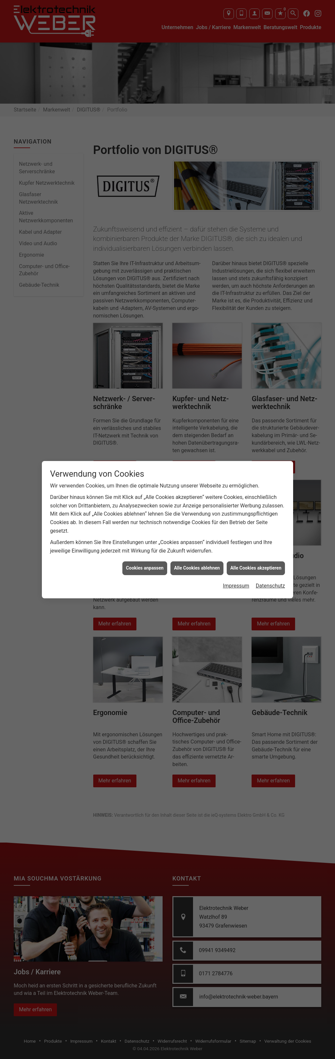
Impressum (236, 586)
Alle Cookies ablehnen (197, 568)
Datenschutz (270, 586)
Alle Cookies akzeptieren (255, 568)
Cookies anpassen (145, 568)
